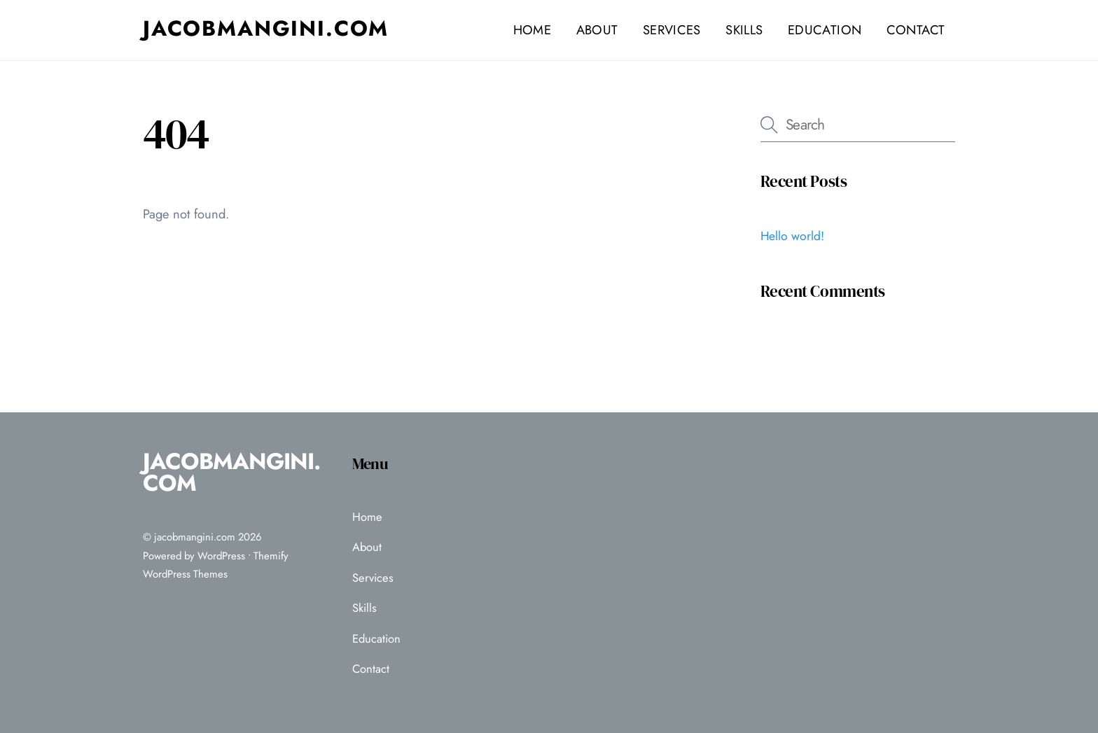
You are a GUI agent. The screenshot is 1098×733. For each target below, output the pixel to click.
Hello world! (792, 236)
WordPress (221, 556)
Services (672, 29)
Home (532, 29)
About (597, 29)
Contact (916, 29)
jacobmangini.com (194, 537)
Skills (744, 29)
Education (824, 29)
